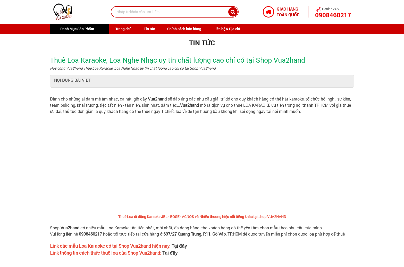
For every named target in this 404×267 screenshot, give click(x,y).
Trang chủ (123, 28)
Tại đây (179, 246)
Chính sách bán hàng (184, 28)
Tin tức (149, 28)
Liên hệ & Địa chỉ (227, 28)
